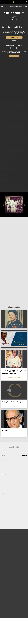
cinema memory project (14, 377)
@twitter (3, 455)
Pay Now (14, 56)
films (2, 6)
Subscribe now (14, 37)
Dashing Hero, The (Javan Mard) (11, 402)
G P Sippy (5, 430)
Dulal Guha (14, 20)
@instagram (3, 450)
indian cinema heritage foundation (18, 6)
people (14, 434)
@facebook (3, 474)
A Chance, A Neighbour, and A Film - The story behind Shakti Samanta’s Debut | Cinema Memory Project (14, 372)
